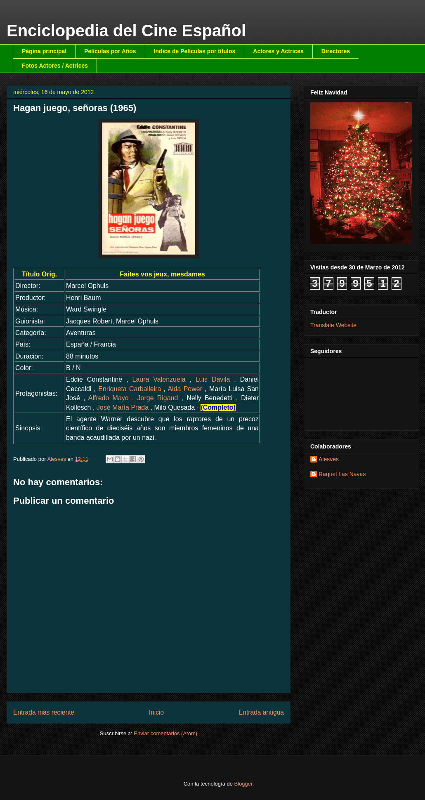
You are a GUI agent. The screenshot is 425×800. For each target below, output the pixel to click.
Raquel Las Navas (342, 474)
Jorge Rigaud (157, 397)
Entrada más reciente (43, 712)
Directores (335, 51)
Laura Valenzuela (159, 379)
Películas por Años (110, 51)
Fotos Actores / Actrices (55, 65)
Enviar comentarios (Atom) (165, 733)
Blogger (243, 784)
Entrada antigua (261, 712)
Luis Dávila (213, 379)
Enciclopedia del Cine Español (126, 30)
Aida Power (185, 388)
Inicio (156, 712)
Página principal (44, 51)
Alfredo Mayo (108, 397)
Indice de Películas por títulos (195, 51)
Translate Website (333, 325)
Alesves (329, 459)
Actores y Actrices (278, 51)
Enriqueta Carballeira (129, 388)
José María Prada (123, 407)
